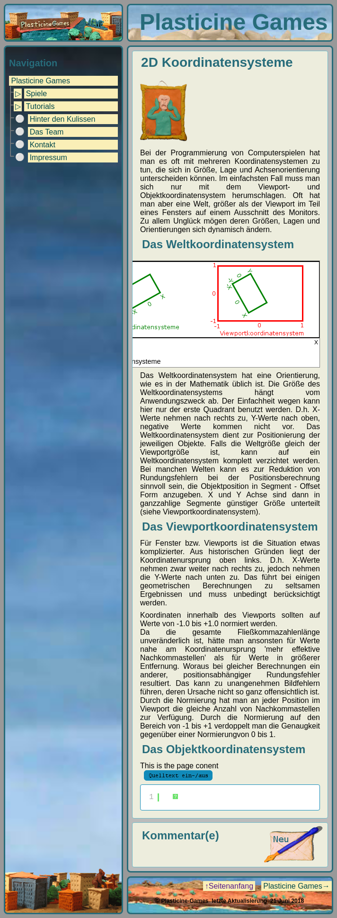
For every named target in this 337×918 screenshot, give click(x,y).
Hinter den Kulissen (63, 119)
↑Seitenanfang (229, 886)
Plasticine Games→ (296, 886)
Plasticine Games (40, 81)
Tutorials (40, 106)
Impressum (48, 157)
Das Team (47, 132)
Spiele (36, 94)
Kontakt (42, 145)
